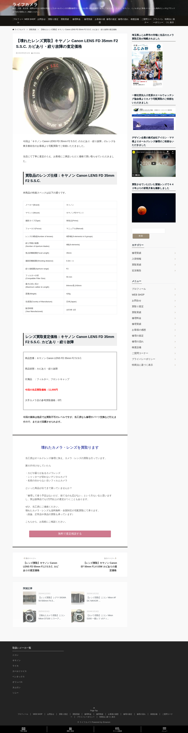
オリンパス (17, 682)
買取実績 (65, 19)
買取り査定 (53, 19)
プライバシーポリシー (158, 21)
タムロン (16, 687)
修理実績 (88, 19)
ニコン (15, 655)
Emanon (106, 722)
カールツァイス (19, 671)
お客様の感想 (100, 21)
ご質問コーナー (146, 21)
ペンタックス (18, 676)
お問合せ (41, 19)
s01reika (36, 53)
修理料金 (76, 19)
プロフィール (18, 21)
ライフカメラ (25, 4)
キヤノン (16, 660)
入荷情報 (136, 253)
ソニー (15, 692)
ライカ (15, 665)
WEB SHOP (29, 19)
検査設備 (135, 19)
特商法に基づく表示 (170, 21)
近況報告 (136, 265)
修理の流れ (123, 19)
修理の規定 (111, 19)
